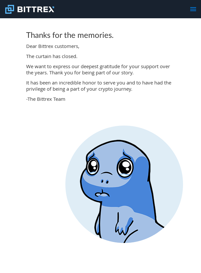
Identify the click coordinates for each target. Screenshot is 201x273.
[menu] (193, 9)
